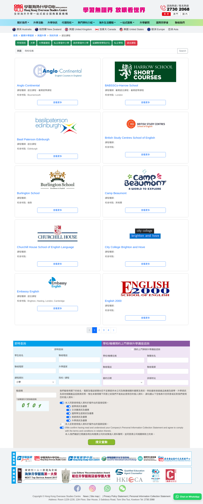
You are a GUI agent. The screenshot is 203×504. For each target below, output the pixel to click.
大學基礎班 (44, 43)
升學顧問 (145, 22)
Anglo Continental (28, 85)
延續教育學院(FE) (101, 43)
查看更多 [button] (57, 102)
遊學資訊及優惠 (79, 406)
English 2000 (113, 300)
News (85, 496)
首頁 (15, 35)
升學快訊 (52, 22)
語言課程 (131, 43)
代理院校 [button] (67, 22)
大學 (32, 43)
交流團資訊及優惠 (80, 410)
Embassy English (28, 291)
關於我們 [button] (22, 22)
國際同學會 (162, 22)
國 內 (184, 14)
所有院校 (21, 43)
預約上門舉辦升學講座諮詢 (145, 349)
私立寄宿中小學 (61, 43)
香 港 (166, 14)
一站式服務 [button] (126, 22)
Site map (94, 496)
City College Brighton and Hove (125, 247)
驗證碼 (19, 391)
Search (182, 51)
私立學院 (118, 43)
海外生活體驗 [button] (106, 22)
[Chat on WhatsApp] (187, 496)
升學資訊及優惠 (79, 420)
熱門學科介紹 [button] (85, 22)
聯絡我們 (180, 22)
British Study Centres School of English (130, 137)
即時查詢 (57, 349)
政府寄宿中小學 (80, 43)
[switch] (62, 403)
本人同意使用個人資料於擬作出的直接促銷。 (87, 403)
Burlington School (28, 193)
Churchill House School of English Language (45, 247)
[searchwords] (100, 51)
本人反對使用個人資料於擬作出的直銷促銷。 (87, 424)
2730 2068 (149, 499)
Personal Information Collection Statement (150, 496)
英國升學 (41, 35)
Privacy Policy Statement (116, 496)
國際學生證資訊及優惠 (83, 413)
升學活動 (38, 22)
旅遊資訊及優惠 (79, 417)
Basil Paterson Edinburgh (33, 139)
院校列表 (53, 35)
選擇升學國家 (27, 35)
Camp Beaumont (116, 193)
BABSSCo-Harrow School (121, 85)
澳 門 (175, 14)
